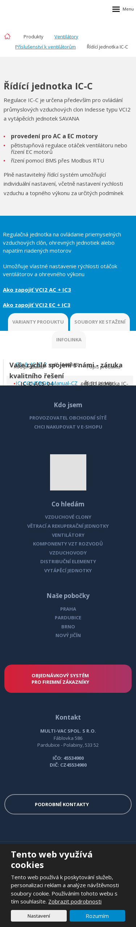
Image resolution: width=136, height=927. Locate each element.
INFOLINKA (69, 339)
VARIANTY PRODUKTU (38, 322)
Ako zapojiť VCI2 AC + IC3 (37, 289)
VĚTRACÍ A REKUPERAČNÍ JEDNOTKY (68, 526)
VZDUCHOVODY (68, 552)
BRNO (68, 626)
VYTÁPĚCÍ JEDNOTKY (68, 570)
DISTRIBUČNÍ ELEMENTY (68, 561)
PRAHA (68, 609)
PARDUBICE (68, 617)
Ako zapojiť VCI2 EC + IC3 (36, 304)
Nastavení (39, 916)
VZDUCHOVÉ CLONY (68, 517)
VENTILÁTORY (68, 535)
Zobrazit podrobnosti (75, 901)
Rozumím (97, 915)
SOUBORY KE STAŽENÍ (99, 322)
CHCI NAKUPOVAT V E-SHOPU (68, 427)
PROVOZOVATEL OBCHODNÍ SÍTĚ (68, 417)
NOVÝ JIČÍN (68, 635)
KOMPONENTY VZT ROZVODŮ (68, 543)
